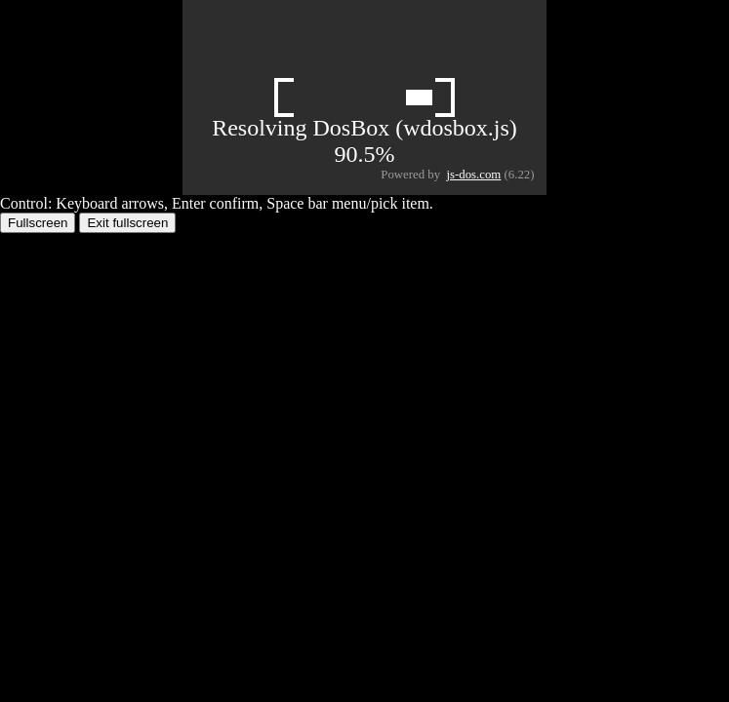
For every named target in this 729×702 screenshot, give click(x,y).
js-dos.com (474, 174)
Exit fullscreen (127, 222)
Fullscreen (37, 222)
